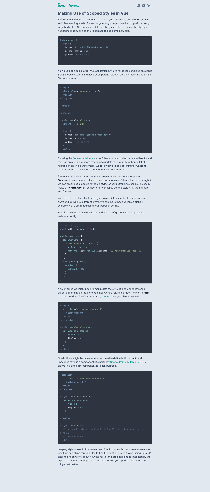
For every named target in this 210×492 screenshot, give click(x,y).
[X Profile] (143, 5)
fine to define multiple (128, 362)
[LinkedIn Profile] (138, 5)
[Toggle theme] (148, 5)
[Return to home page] (68, 5)
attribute (83, 158)
